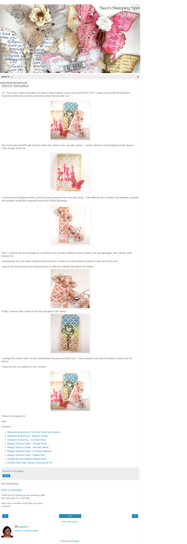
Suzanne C (23, 527)
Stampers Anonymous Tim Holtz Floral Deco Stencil (33, 432)
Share (6, 476)
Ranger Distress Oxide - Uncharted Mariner (29, 451)
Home (70, 516)
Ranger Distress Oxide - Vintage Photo (27, 443)
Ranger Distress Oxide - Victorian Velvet (28, 447)
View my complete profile (26, 531)
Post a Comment (11, 490)
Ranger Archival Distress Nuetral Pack (26, 459)
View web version (70, 521)
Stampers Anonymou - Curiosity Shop (26, 440)
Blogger (75, 541)
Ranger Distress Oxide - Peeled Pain (26, 455)
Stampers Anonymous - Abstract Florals (27, 436)
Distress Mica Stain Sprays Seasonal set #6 (29, 462)
